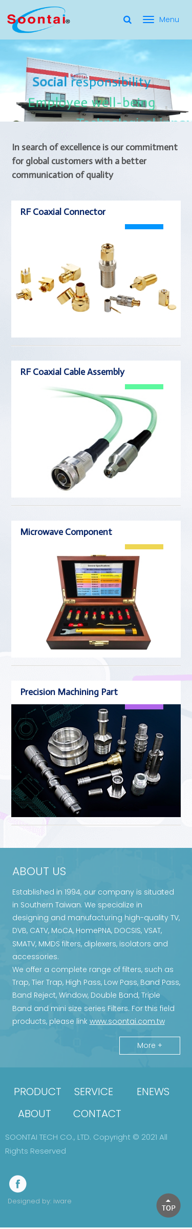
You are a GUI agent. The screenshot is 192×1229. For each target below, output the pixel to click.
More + (149, 1046)
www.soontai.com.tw (127, 1022)
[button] (168, 1205)
